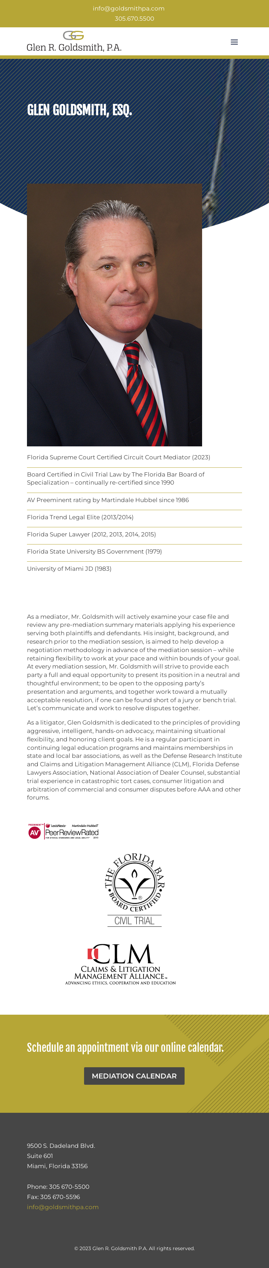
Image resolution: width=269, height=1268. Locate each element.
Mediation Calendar (134, 1076)
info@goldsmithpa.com (129, 8)
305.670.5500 (134, 18)
